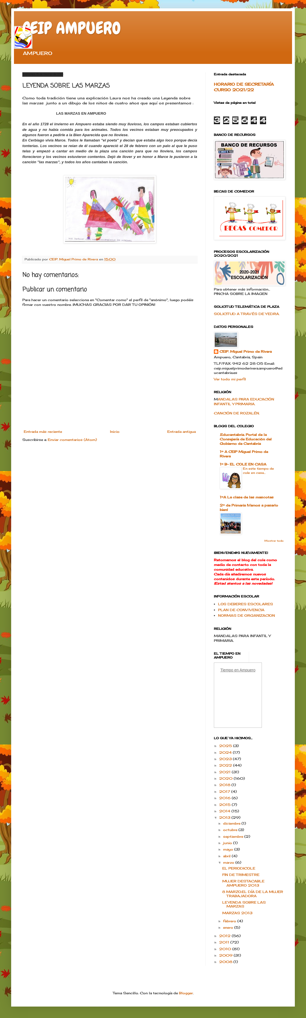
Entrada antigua (181, 431)
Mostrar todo (274, 540)
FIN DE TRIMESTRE (240, 875)
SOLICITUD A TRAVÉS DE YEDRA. (246, 314)
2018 (225, 785)
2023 (226, 759)
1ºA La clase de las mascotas (247, 497)
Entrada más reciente (43, 431)
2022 (226, 765)
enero (228, 927)
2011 (224, 942)
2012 (225, 936)
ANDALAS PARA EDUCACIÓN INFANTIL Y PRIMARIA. (244, 401)
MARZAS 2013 (237, 913)
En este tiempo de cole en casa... (258, 471)
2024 (226, 752)
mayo (228, 849)
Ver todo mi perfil (230, 379)
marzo (229, 862)
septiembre (233, 836)
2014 (225, 811)
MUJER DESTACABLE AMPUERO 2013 (243, 883)
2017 (225, 791)
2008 (226, 962)
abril (227, 856)
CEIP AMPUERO (71, 28)
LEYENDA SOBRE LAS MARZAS (244, 904)
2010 (225, 949)
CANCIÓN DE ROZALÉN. (237, 413)
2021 (225, 772)
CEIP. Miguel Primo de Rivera (245, 351)
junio (228, 843)
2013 (225, 817)
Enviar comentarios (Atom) (72, 440)
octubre (230, 830)
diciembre (232, 823)
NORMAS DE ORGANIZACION (246, 615)
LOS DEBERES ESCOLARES (245, 604)
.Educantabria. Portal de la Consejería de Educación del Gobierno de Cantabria (246, 439)
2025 (226, 746)
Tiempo (226, 670)
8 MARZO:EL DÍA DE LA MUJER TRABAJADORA (252, 894)
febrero (230, 921)
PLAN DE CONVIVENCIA (241, 610)
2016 (225, 798)
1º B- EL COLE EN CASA (243, 464)
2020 (226, 778)
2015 (225, 805)
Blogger (186, 993)
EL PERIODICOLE (238, 868)
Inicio (114, 431)
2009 (226, 955)
